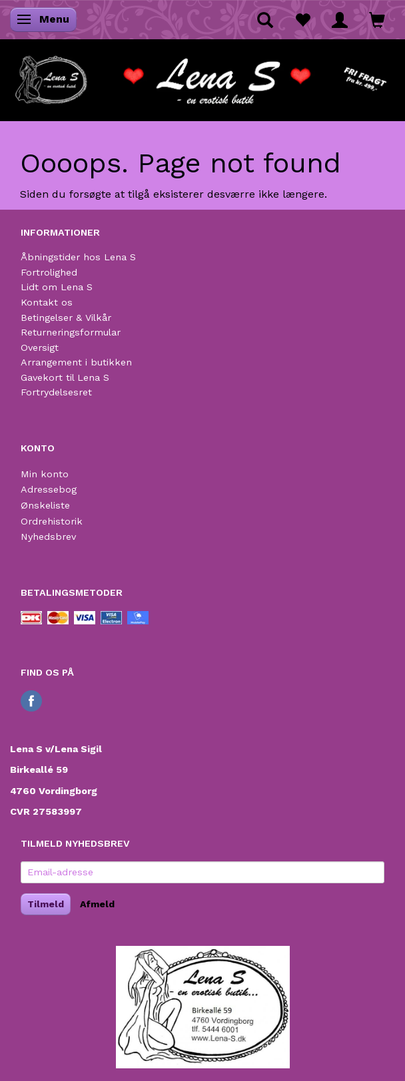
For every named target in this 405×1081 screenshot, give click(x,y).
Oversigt (40, 347)
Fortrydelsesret (56, 392)
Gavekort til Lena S (65, 377)
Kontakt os (47, 302)
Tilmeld (45, 904)
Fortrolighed (49, 272)
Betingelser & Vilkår (66, 317)
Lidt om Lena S (57, 287)
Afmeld (97, 904)
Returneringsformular (71, 332)
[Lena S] (202, 76)
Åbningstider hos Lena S (78, 257)
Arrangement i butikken (76, 362)
